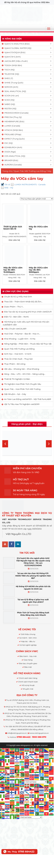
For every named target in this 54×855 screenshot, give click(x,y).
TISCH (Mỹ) (8, 69)
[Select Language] (35, 781)
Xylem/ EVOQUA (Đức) (13, 52)
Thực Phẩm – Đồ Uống (14, 364)
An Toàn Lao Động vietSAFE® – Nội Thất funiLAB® (27, 399)
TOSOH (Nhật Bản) (11, 65)
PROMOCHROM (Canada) (15, 113)
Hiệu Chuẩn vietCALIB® (15, 328)
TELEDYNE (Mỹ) (10, 74)
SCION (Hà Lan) (10, 95)
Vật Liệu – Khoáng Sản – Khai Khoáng (21, 369)
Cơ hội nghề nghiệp (28, 645)
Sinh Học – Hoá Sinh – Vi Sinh (17, 354)
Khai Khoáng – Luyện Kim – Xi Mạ (19, 339)
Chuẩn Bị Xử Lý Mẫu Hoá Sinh (18, 296)
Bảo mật (28, 667)
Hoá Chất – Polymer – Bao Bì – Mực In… (22, 334)
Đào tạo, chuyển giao (28, 663)
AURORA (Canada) (11, 164)
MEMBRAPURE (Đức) (12, 121)
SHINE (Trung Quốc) (12, 82)
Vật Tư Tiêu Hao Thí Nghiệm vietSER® (21, 404)
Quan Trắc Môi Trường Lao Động (30, 171)
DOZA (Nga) (8, 152)
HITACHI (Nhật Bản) (12, 130)
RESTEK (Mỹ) (8, 108)
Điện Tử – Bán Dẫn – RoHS (16, 317)
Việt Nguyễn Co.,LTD (18, 533)
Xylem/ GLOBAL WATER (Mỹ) (16, 48)
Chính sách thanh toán (28, 682)
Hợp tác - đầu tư (28, 641)
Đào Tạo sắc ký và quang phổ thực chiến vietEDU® (28, 312)
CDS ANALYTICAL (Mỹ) (13, 156)
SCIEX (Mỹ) (8, 100)
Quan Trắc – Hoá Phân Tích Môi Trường (22, 389)
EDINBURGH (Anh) (11, 147)
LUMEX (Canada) (10, 126)
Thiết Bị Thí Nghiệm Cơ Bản (17, 379)
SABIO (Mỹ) (8, 104)
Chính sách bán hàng (28, 678)
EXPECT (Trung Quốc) (13, 139)
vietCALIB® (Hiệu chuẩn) (14, 61)
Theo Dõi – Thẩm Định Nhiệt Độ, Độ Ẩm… (23, 301)
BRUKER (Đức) (9, 160)
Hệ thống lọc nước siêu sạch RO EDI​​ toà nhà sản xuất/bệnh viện (26, 323)
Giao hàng (28, 660)
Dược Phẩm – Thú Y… (14, 306)
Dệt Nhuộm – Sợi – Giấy (15, 394)
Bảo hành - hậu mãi (28, 656)
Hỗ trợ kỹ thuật (28, 685)
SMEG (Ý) (7, 78)
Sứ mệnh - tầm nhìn (28, 638)
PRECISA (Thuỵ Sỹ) (11, 117)
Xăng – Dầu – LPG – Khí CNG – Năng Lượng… (24, 374)
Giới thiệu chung (28, 634)
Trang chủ (7, 171)
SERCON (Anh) (9, 87)
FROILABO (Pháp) (11, 134)
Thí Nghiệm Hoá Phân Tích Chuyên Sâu (22, 384)
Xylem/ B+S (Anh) (11, 57)
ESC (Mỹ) (7, 143)
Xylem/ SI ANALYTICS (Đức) (15, 44)
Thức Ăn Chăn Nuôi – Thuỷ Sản (18, 359)
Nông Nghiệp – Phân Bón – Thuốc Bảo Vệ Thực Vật (28, 344)
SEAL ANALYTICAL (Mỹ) (13, 91)
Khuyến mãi (28, 689)
